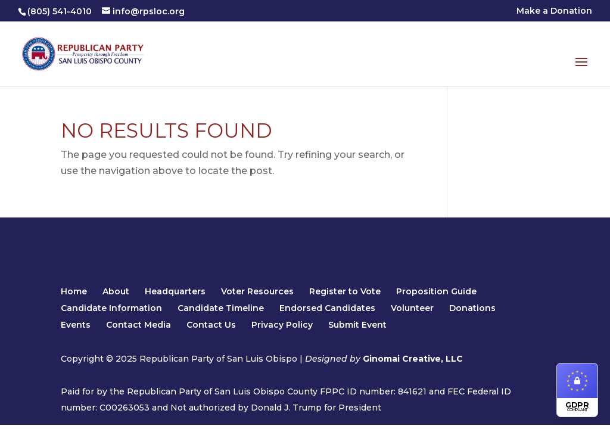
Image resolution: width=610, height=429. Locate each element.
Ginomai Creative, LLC (413, 358)
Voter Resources (257, 291)
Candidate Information (111, 308)
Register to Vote (345, 291)
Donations (472, 308)
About (115, 291)
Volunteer (412, 308)
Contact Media (138, 324)
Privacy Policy (282, 324)
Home (74, 291)
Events (76, 324)
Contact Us (211, 324)
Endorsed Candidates (327, 308)
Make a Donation (554, 11)
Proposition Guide (436, 291)
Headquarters (175, 291)
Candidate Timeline (221, 308)
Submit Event (357, 324)
